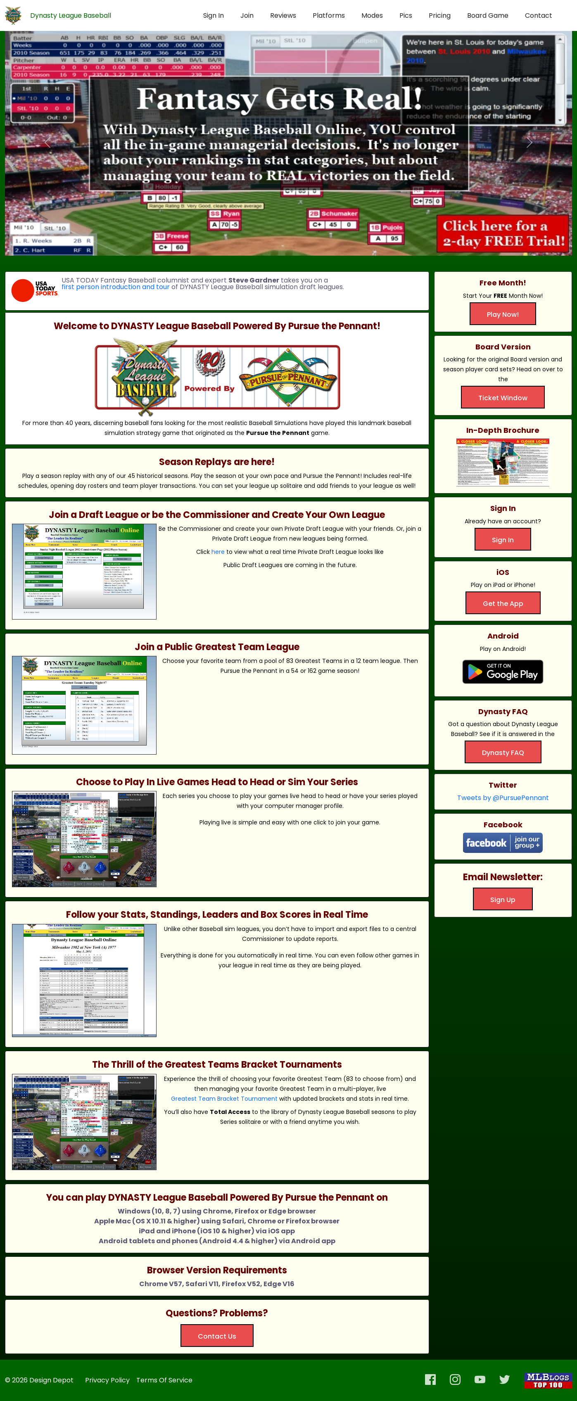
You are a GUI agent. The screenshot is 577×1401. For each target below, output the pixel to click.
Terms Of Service (164, 1380)
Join (247, 15)
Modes (372, 15)
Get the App (503, 603)
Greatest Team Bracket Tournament (224, 1099)
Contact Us (217, 1336)
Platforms (329, 15)
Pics (405, 15)
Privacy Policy (107, 1380)
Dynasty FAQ (503, 752)
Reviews (283, 15)
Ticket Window (502, 398)
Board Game (487, 15)
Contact (538, 15)
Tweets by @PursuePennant (503, 798)
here (218, 552)
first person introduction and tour (116, 287)
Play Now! (503, 314)
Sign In (213, 15)
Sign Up (502, 900)
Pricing (440, 15)
